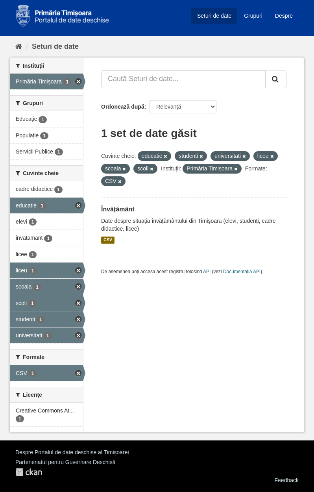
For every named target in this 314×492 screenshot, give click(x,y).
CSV (107, 240)
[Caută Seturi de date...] (183, 79)
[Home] (18, 46)
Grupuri (253, 16)
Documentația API (241, 271)
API (207, 271)
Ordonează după (122, 107)
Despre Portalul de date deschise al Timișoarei (72, 452)
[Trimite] (275, 79)
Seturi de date (214, 16)
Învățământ (117, 209)
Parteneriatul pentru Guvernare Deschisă (65, 462)
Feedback (287, 480)
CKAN (28, 472)
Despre (284, 16)
